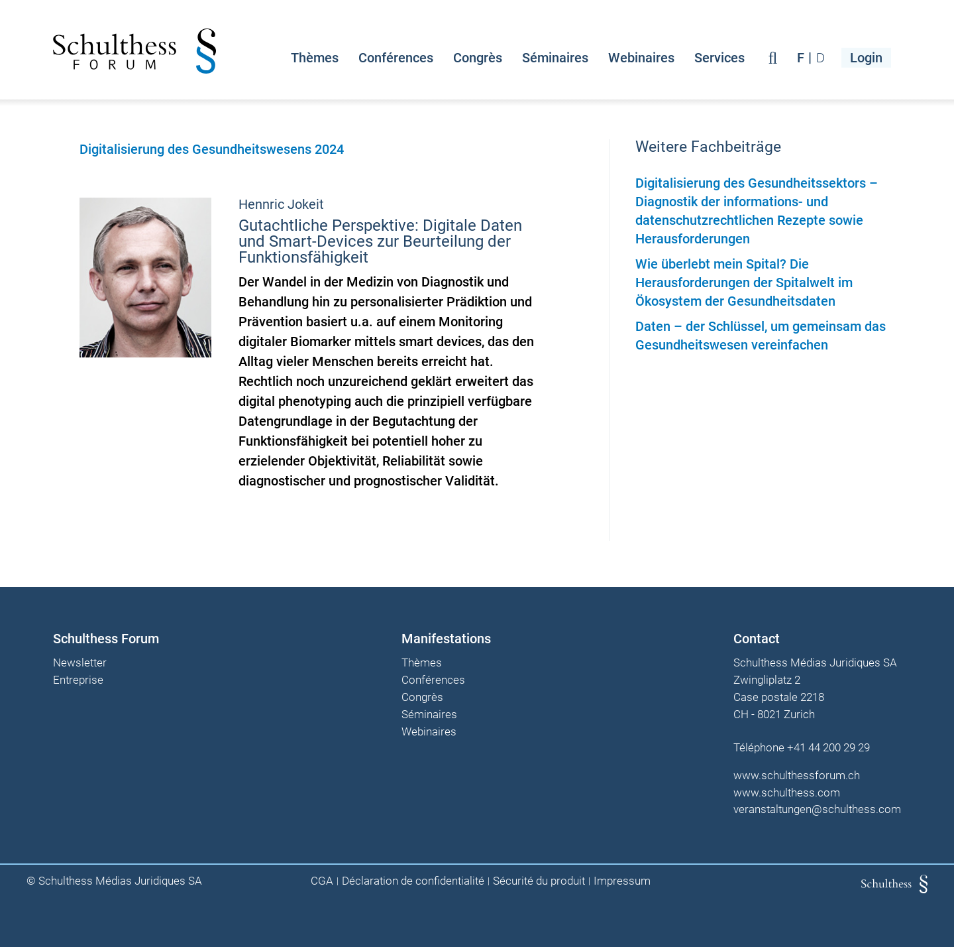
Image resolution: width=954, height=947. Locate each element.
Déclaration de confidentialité (413, 881)
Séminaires (555, 57)
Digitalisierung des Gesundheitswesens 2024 (212, 149)
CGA (322, 881)
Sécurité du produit (539, 881)
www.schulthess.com (786, 792)
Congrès (477, 57)
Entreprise (78, 680)
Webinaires (641, 57)
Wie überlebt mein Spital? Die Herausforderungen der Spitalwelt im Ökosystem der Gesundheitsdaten (744, 282)
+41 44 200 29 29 (828, 747)
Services (719, 57)
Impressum (622, 881)
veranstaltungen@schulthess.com (817, 809)
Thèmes (315, 57)
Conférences (395, 57)
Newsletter (80, 663)
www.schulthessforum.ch (796, 775)
